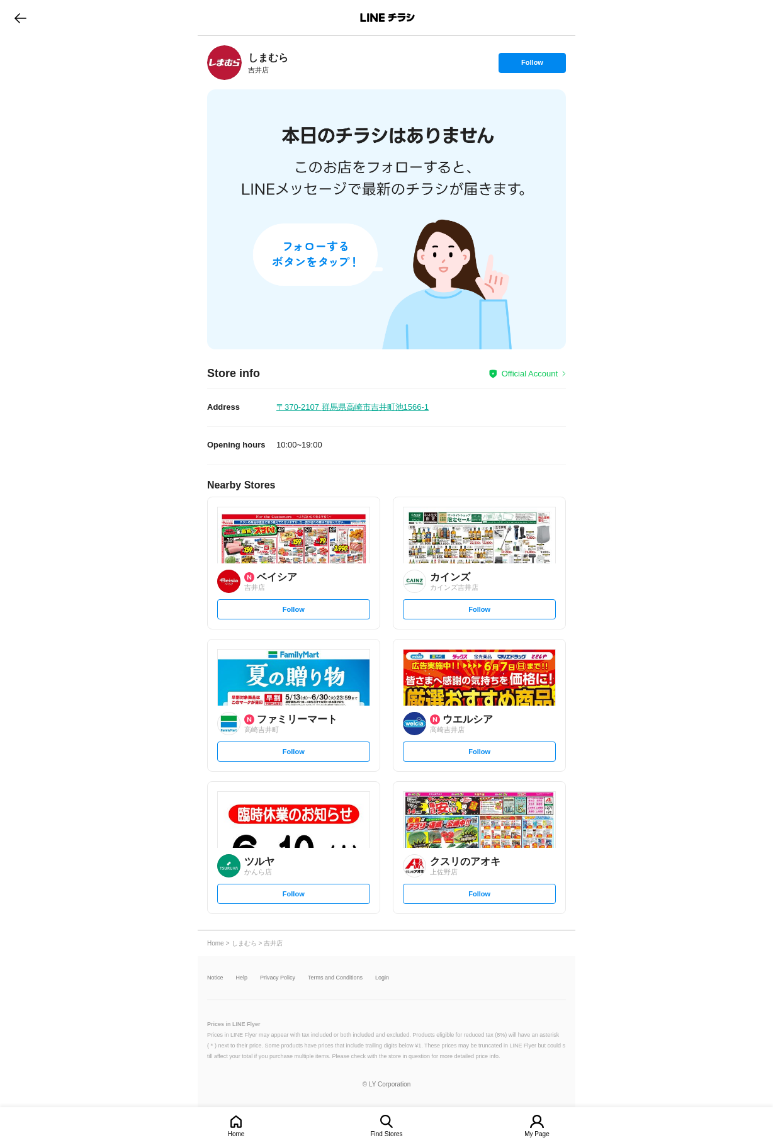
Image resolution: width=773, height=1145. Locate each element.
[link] (224, 62)
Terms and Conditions (335, 978)
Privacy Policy (277, 978)
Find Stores (386, 1134)
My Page (536, 1134)
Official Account (530, 373)
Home (236, 1134)
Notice (215, 978)
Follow (532, 65)
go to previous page (20, 17)
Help (242, 978)
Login (382, 978)
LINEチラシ (387, 17)
